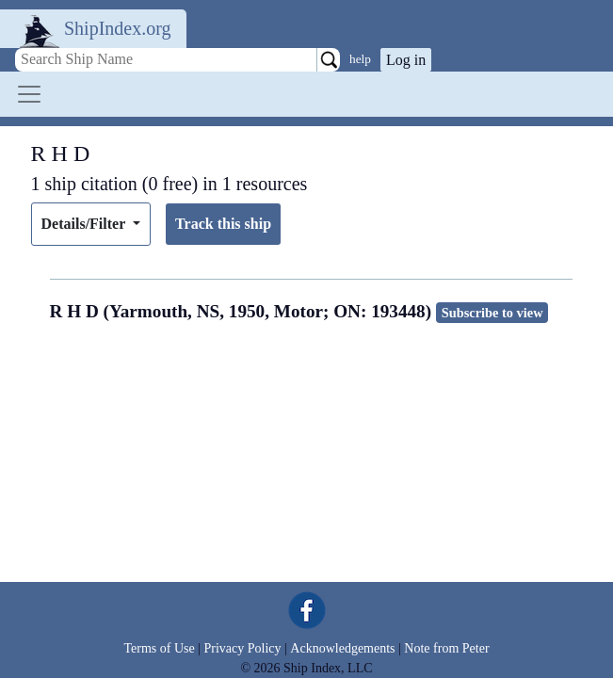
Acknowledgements (342, 648)
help (360, 59)
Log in (406, 60)
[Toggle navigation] (29, 94)
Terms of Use (158, 648)
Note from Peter (446, 648)
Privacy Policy (242, 648)
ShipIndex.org (117, 28)
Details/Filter (85, 224)
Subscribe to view (492, 312)
